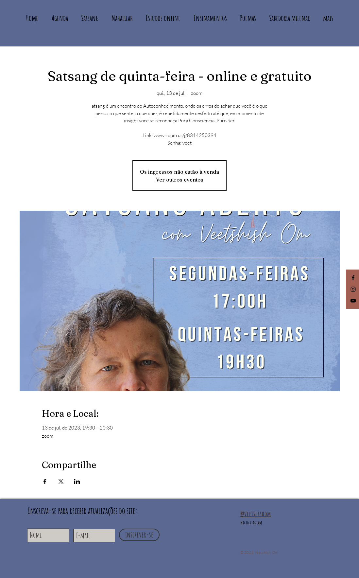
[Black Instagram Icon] (353, 289)
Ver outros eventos (179, 179)
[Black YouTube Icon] (353, 300)
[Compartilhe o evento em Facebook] (45, 481)
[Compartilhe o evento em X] (61, 481)
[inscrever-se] (139, 535)
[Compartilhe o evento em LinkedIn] (77, 481)
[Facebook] (353, 277)
